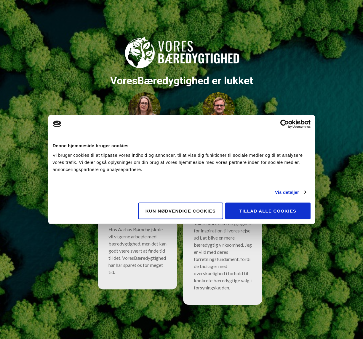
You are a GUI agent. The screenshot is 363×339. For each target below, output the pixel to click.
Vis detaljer (287, 192)
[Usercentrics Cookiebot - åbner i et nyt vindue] (285, 124)
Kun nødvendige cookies (180, 210)
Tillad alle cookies (267, 210)
